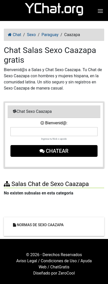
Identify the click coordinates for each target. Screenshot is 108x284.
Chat (14, 34)
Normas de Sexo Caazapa (38, 225)
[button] (101, 11)
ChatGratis (59, 267)
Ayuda (86, 260)
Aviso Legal (26, 260)
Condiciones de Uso (59, 260)
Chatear (54, 151)
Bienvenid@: (53, 123)
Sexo (31, 34)
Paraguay (50, 34)
